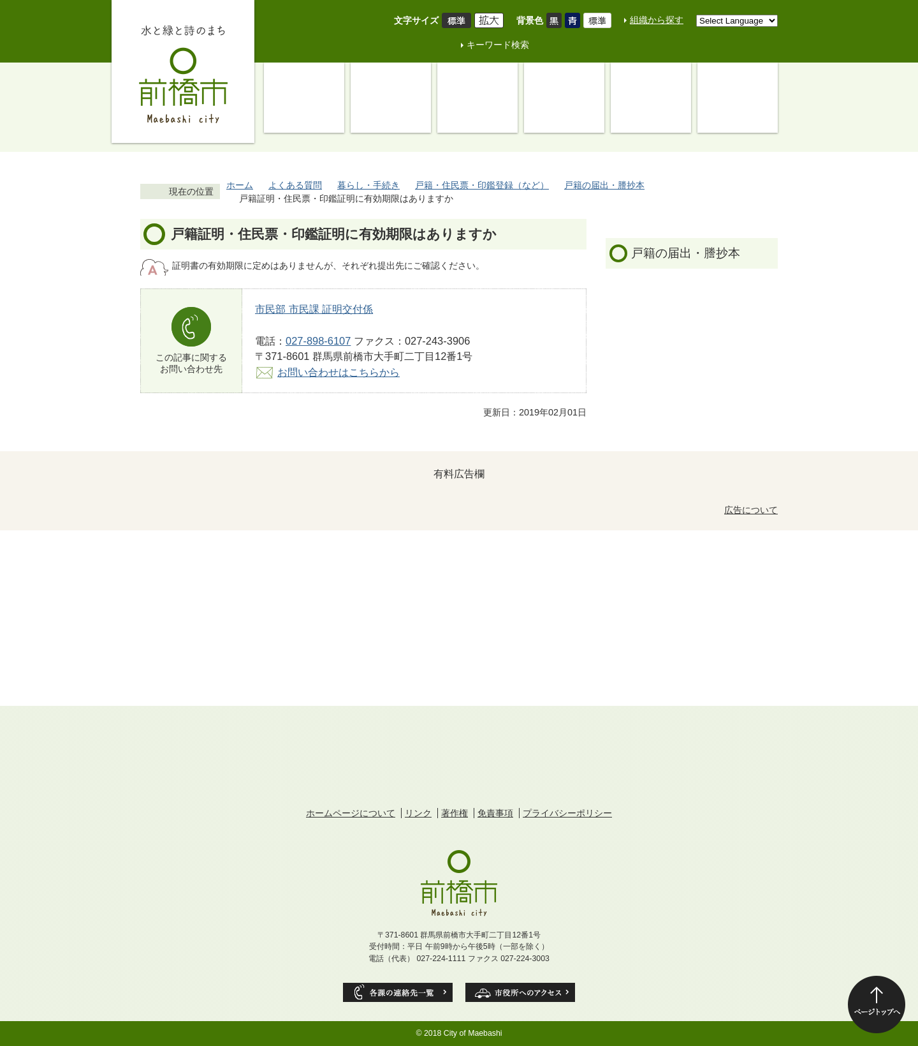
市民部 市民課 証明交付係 (314, 309)
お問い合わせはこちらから (338, 372)
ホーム (239, 185)
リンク (418, 813)
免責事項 (495, 813)
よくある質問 (295, 185)
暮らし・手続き (368, 185)
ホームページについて (350, 813)
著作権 (454, 813)
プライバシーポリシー (567, 813)
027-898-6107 (318, 341)
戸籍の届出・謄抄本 (604, 185)
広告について (751, 510)
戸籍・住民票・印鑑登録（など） (482, 185)
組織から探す (656, 20)
